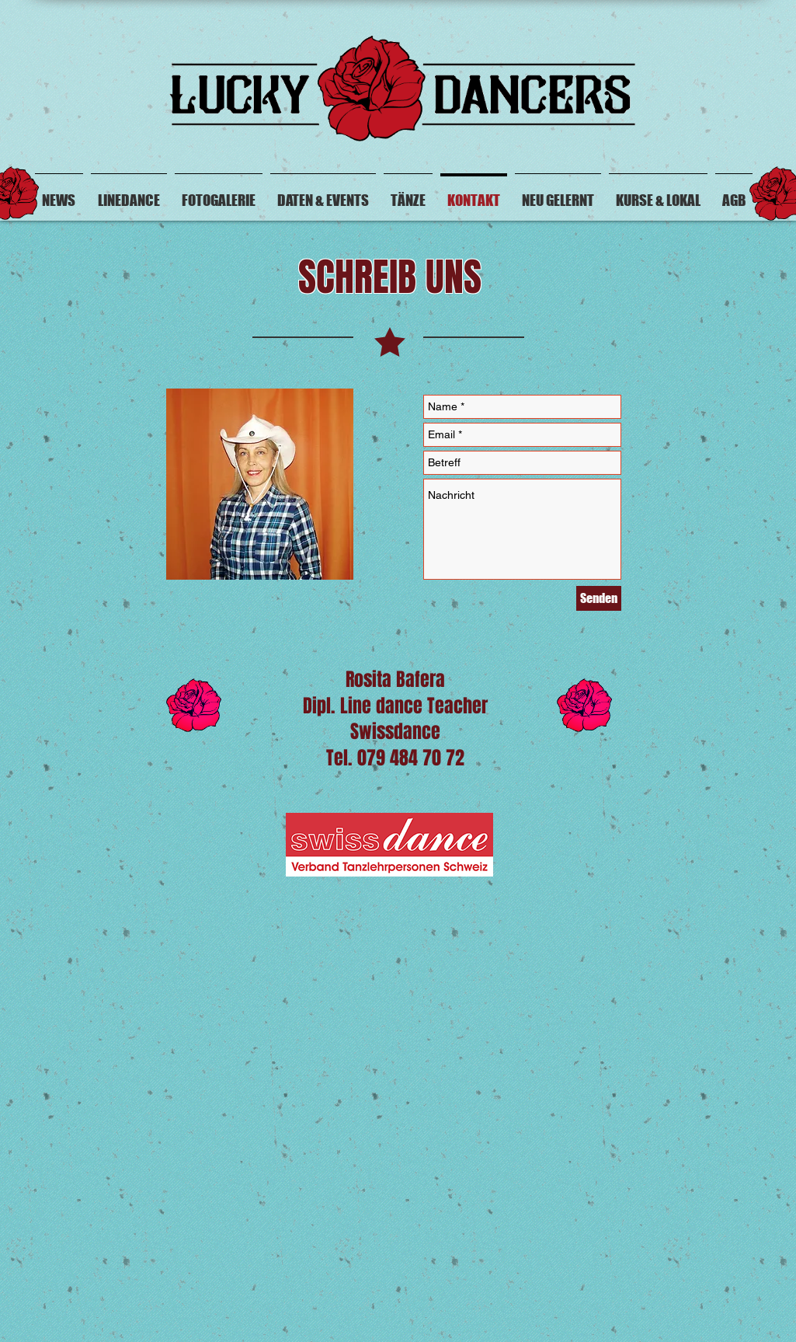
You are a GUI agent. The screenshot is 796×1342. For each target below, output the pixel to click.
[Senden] (598, 598)
